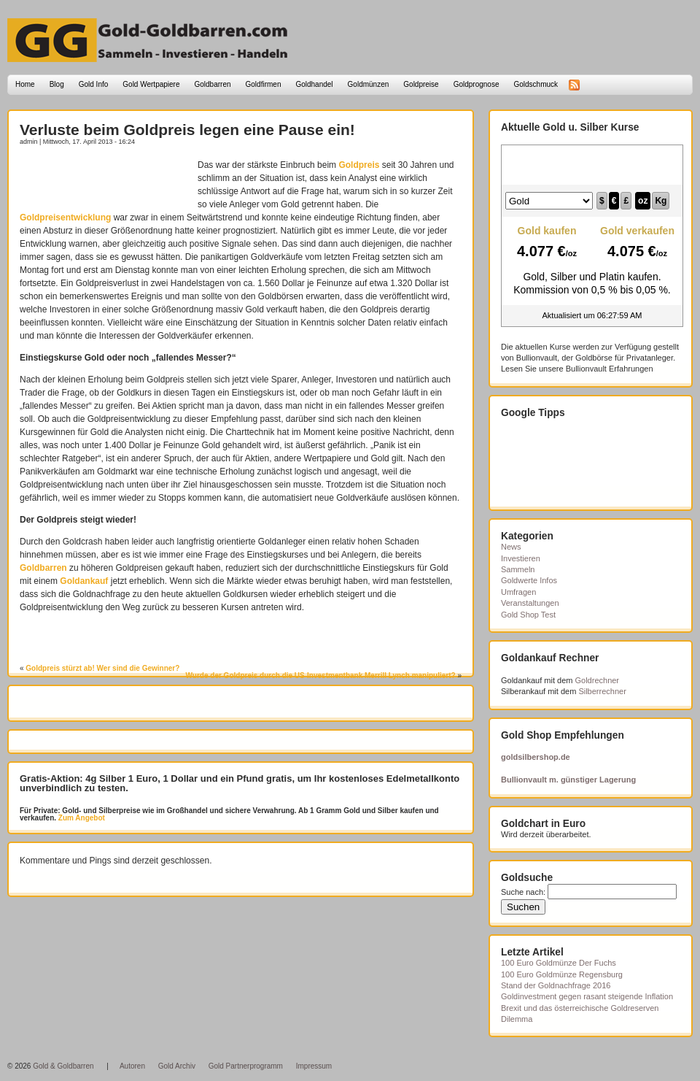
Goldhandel (313, 84)
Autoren (132, 1066)
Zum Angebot (80, 818)
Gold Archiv (176, 1066)
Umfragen (518, 592)
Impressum (314, 1066)
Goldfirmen (263, 84)
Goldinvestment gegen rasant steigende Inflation (587, 996)
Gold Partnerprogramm (246, 1066)
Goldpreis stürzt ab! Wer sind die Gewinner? (102, 668)
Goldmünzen (368, 84)
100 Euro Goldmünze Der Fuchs (558, 962)
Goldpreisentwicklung (65, 217)
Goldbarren (213, 84)
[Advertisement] (105, 180)
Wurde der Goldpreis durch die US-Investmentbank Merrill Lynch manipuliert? (321, 676)
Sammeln (517, 569)
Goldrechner (597, 680)
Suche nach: (523, 892)
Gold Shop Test (528, 614)
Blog (57, 84)
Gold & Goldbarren (63, 1066)
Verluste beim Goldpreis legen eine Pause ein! (187, 129)
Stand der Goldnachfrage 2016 (555, 985)
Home (25, 84)
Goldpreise (420, 84)
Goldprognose (476, 84)
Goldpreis (358, 165)
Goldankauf (84, 581)
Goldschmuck (535, 84)
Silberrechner (602, 691)
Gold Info (94, 84)
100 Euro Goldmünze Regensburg (562, 974)
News (511, 546)
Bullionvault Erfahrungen (609, 368)
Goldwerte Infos (529, 580)
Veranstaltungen (530, 603)
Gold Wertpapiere (150, 84)
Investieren (520, 558)
